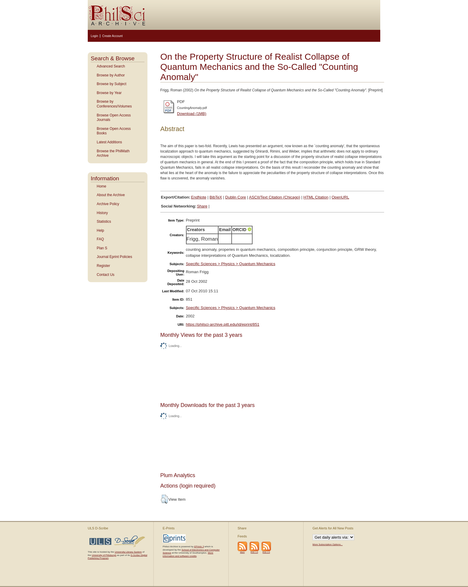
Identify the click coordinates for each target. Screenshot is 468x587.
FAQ (100, 239)
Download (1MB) (191, 113)
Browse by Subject (111, 84)
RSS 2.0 (266, 552)
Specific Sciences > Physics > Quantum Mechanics (230, 264)
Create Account (112, 36)
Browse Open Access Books (114, 131)
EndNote (198, 197)
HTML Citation (316, 197)
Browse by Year (109, 93)
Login (94, 36)
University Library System (128, 552)
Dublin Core (235, 197)
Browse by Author (111, 75)
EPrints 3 (199, 546)
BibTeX (216, 197)
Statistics (104, 221)
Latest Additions (109, 142)
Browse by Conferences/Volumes (114, 103)
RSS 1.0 (254, 552)
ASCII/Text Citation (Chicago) (274, 197)
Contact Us (105, 275)
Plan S (102, 248)
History (102, 213)
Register (103, 266)
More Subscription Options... (327, 544)
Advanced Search (111, 66)
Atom (242, 552)
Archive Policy (108, 204)
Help (100, 230)
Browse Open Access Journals (114, 117)
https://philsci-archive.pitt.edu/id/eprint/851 (222, 324)
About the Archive (111, 195)
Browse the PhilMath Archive (113, 153)
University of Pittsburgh (104, 555)
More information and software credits (188, 554)
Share (202, 206)
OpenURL (340, 197)
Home (101, 186)
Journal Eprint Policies (114, 257)
